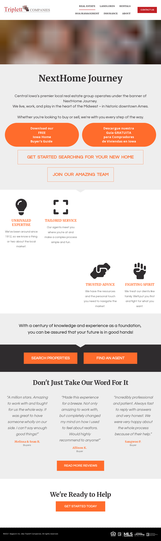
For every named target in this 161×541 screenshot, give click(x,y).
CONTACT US (147, 10)
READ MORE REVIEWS (80, 465)
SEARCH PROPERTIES (50, 358)
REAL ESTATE (87, 6)
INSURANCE (111, 13)
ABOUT (126, 13)
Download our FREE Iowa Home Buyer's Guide (41, 134)
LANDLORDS (107, 6)
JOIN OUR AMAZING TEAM (81, 174)
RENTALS (125, 6)
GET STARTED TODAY (80, 506)
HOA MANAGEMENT (87, 13)
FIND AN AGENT (110, 358)
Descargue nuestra (119, 134)
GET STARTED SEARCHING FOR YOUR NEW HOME (80, 157)
